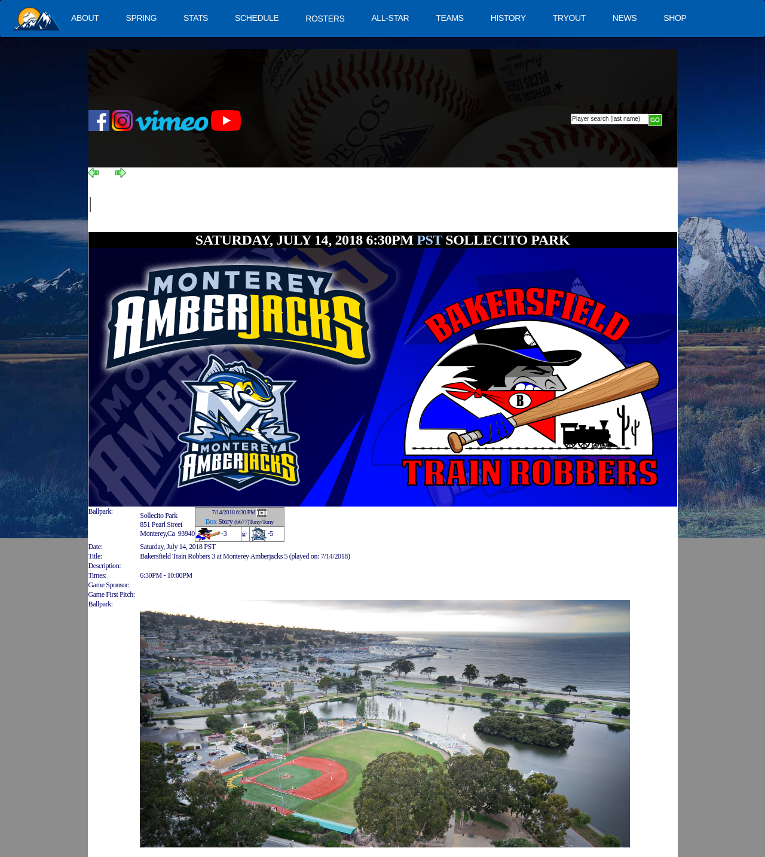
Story (225, 521)
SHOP (674, 18)
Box (211, 521)
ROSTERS (324, 18)
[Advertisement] (308, 204)
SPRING (141, 18)
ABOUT (85, 18)
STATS (195, 18)
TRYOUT (569, 18)
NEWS (625, 18)
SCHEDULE (257, 18)
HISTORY (508, 18)
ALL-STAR (390, 18)
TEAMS (449, 18)
